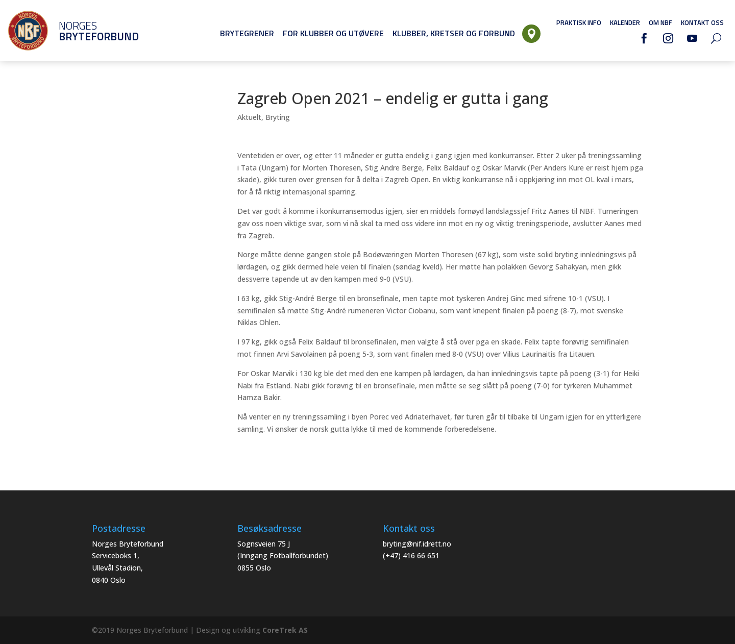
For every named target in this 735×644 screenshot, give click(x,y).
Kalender (625, 22)
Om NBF (660, 22)
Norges (84, 30)
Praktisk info (578, 22)
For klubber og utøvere (333, 33)
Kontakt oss (702, 22)
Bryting (277, 117)
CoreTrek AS (285, 630)
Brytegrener (247, 33)
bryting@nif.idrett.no (417, 544)
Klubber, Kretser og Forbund (454, 33)
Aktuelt (249, 117)
